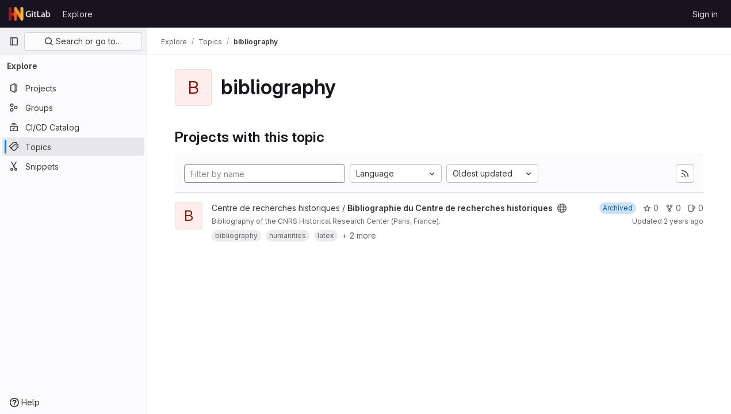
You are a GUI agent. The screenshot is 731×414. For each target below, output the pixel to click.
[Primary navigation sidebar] (14, 41)
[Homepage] (29, 14)
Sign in (705, 14)
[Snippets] (73, 166)
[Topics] (73, 146)
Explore (78, 14)
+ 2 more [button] (359, 235)
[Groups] (73, 107)
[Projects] (73, 88)
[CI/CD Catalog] (73, 127)
